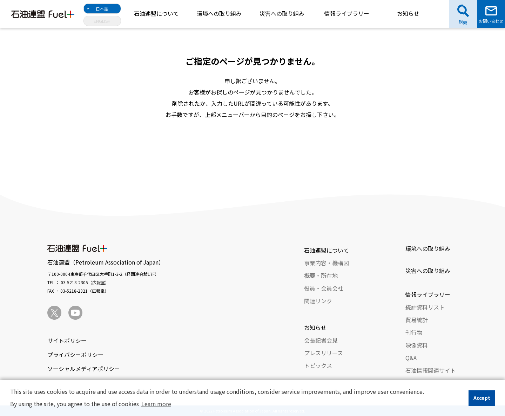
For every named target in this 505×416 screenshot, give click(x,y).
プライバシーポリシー (75, 354)
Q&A (411, 357)
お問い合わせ (491, 21)
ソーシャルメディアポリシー (83, 368)
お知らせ (408, 13)
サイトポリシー (67, 340)
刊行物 (413, 332)
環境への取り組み (219, 13)
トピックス (318, 365)
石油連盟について (156, 13)
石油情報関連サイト (430, 370)
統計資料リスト (425, 307)
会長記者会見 (321, 340)
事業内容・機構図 (326, 263)
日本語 (102, 9)
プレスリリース (323, 353)
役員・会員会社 (323, 288)
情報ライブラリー (346, 13)
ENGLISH (102, 21)
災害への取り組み (282, 13)
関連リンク (318, 301)
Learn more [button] (156, 403)
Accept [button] (481, 397)
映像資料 (416, 345)
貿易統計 (416, 320)
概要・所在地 (321, 275)
